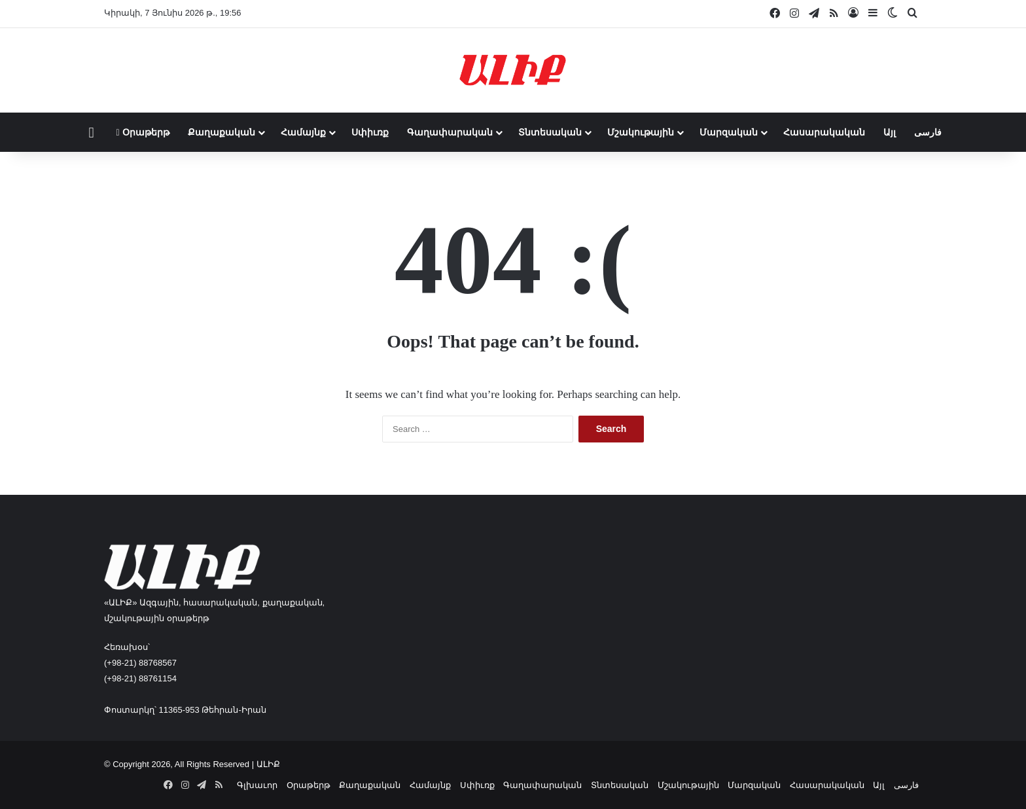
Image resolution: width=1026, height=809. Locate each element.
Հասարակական (824, 132)
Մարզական (728, 132)
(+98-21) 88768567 (140, 663)
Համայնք (303, 132)
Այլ (889, 132)
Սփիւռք (370, 132)
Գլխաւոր (257, 785)
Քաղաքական (221, 132)
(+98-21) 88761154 (140, 678)
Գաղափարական (450, 132)
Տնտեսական (550, 132)
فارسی (928, 132)
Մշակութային (640, 132)
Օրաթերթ (142, 132)
